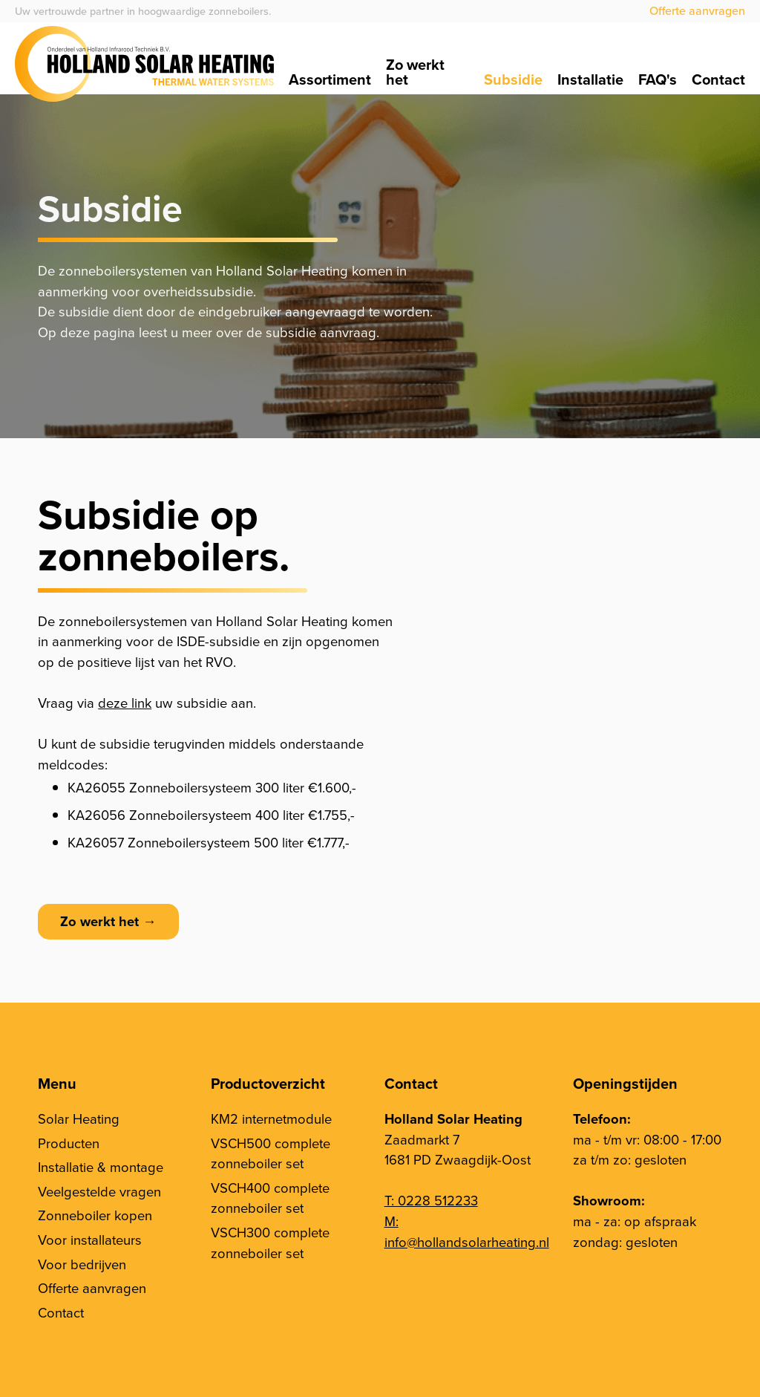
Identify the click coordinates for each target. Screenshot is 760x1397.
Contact (718, 79)
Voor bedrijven (82, 1264)
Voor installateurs (90, 1240)
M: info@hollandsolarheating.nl (466, 1231)
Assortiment (330, 79)
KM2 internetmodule (271, 1119)
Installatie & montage (100, 1167)
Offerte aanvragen (697, 11)
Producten (68, 1143)
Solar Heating (78, 1119)
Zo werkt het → (108, 921)
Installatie (590, 79)
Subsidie (513, 79)
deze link (124, 703)
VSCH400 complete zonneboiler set (270, 1198)
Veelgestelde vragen (99, 1192)
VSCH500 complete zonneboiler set (270, 1153)
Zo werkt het (415, 72)
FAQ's (657, 79)
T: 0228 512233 (431, 1201)
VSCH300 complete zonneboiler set (270, 1242)
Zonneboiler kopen (95, 1215)
